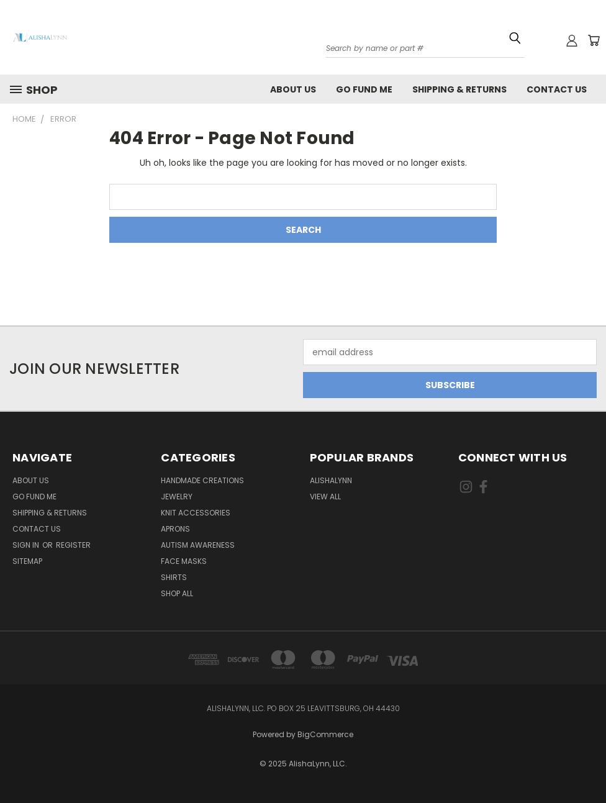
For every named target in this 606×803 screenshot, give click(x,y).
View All (325, 496)
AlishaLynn (331, 480)
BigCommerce (325, 734)
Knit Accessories (195, 512)
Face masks (184, 561)
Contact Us (557, 89)
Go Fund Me (364, 89)
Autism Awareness (198, 545)
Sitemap (27, 561)
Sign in (26, 545)
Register (73, 545)
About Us (293, 89)
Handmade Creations (202, 480)
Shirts (174, 577)
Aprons (175, 529)
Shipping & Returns (459, 89)
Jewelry (176, 496)
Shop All (177, 593)
